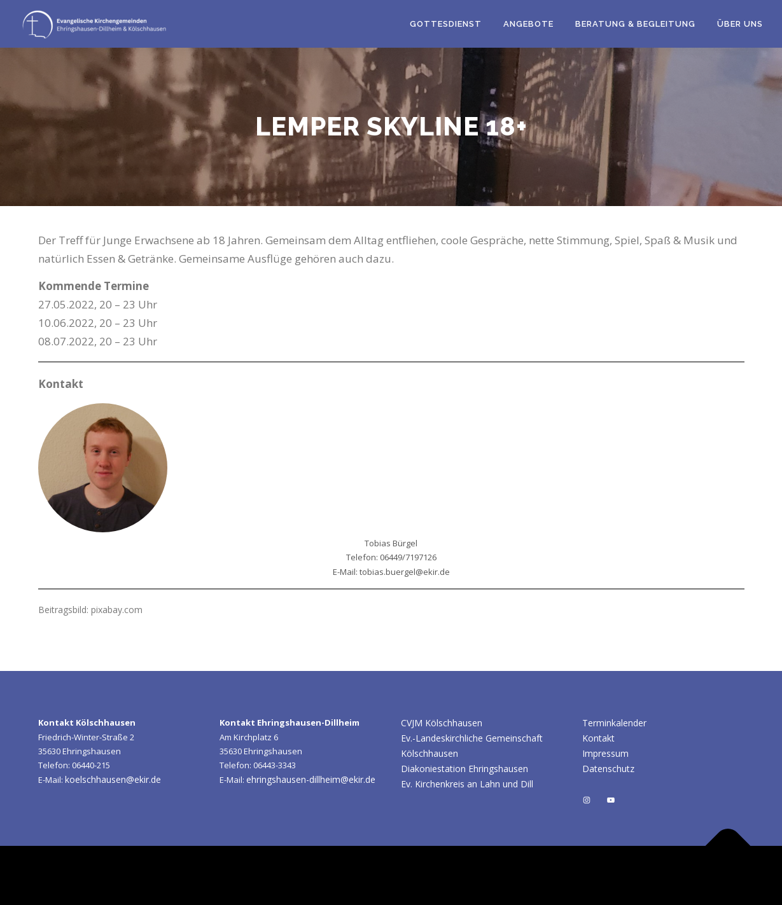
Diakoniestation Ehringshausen (464, 769)
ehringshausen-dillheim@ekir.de (310, 779)
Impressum (605, 753)
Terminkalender (614, 723)
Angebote (528, 24)
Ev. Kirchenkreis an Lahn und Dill (467, 784)
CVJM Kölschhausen (441, 723)
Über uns (740, 24)
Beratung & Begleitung (635, 24)
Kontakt (598, 738)
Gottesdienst (446, 24)
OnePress (529, 875)
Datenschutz (608, 769)
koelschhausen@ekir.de (113, 779)
